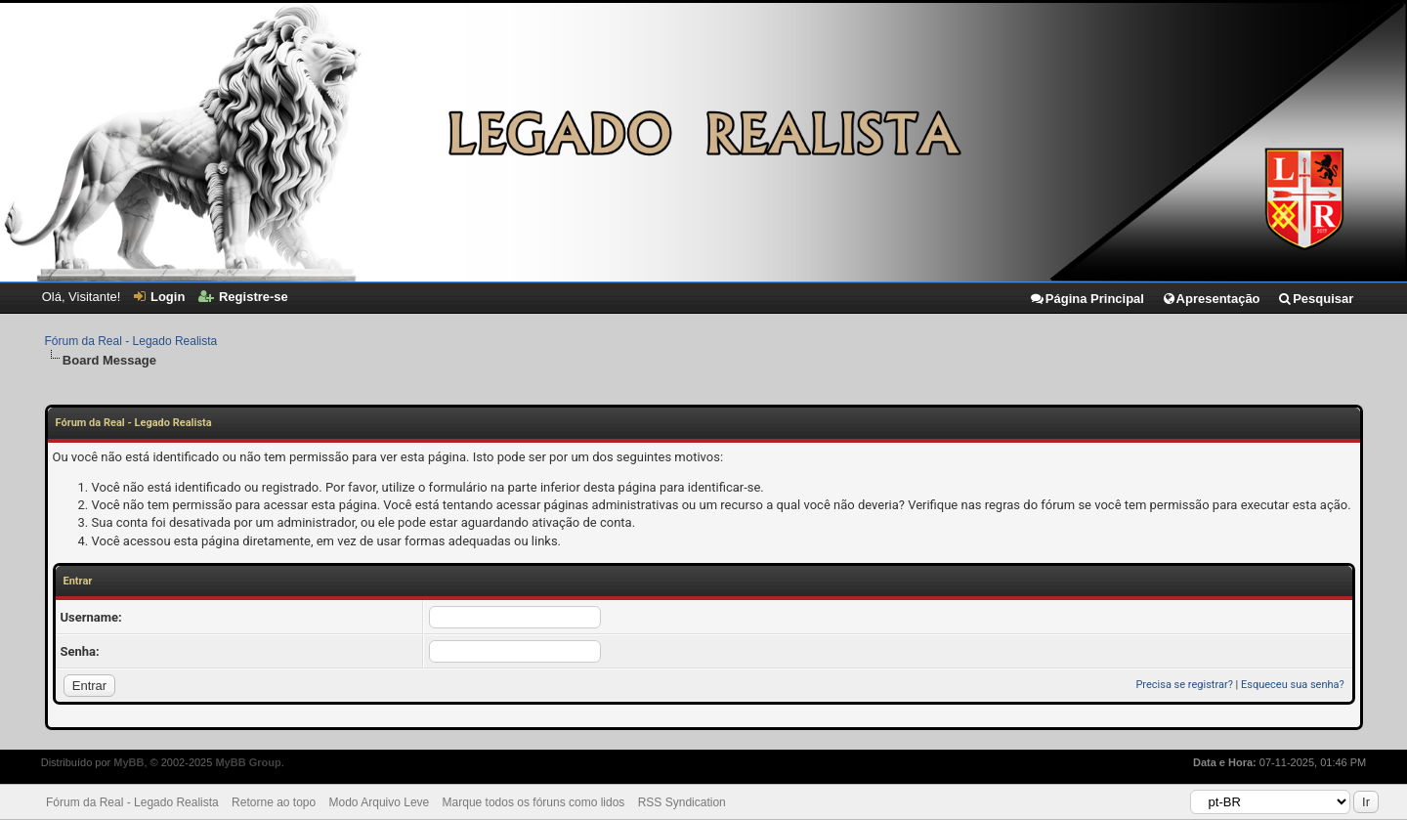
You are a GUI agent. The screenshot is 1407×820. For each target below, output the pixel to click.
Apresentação (1211, 298)
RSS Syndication (682, 802)
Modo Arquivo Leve (379, 802)
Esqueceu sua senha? (1292, 684)
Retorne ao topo (274, 802)
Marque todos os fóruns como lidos (534, 802)
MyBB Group (247, 762)
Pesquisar (1315, 298)
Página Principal (1086, 298)
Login (159, 296)
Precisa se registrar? (1183, 684)
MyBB (128, 762)
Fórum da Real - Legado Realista (131, 341)
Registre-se (243, 296)
